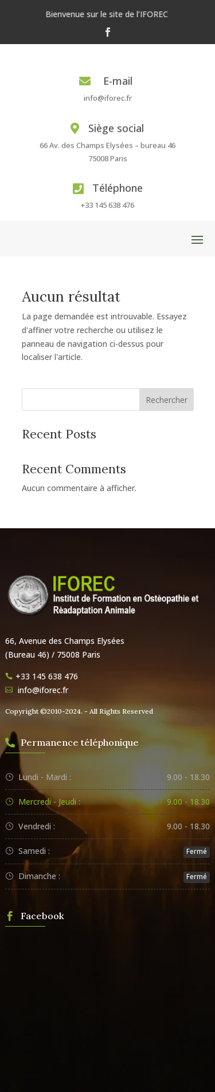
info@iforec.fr (108, 98)
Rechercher (166, 399)
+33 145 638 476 (107, 205)
